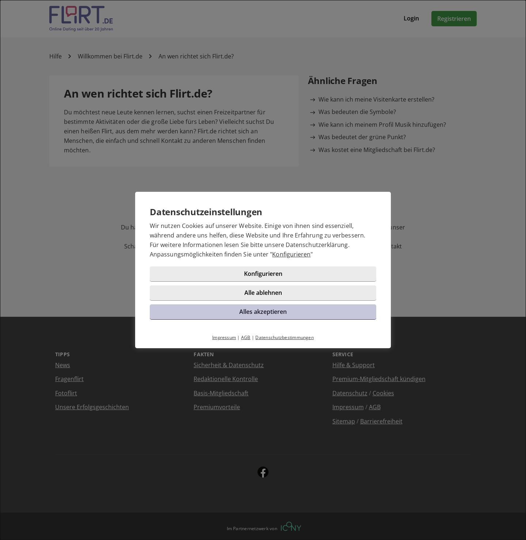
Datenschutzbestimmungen (284, 337)
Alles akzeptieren (263, 312)
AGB (246, 337)
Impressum (224, 337)
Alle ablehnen (263, 293)
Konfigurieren (291, 254)
